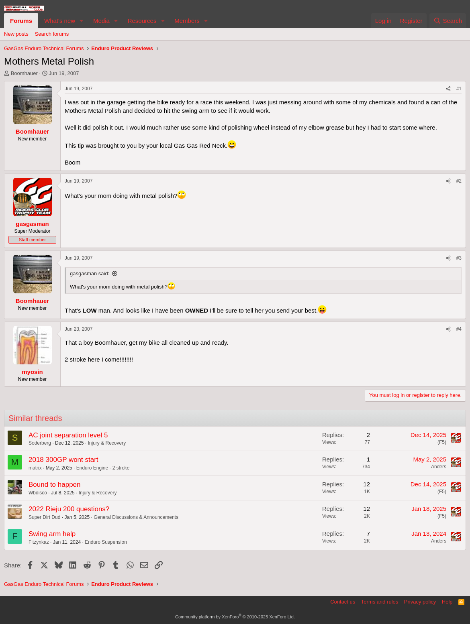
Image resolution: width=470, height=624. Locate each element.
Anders (438, 467)
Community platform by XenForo (235, 616)
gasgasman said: (89, 273)
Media (101, 20)
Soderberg (40, 443)
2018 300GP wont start (63, 459)
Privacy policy (420, 602)
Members (187, 20)
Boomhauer (24, 73)
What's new (59, 20)
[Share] (448, 88)
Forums (21, 20)
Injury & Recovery (107, 443)
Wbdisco (38, 493)
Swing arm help (52, 534)
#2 (459, 181)
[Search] (447, 20)
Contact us (342, 602)
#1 (459, 88)
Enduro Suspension (106, 542)
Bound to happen (55, 484)
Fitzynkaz (39, 542)
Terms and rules (379, 602)
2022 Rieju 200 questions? (69, 509)
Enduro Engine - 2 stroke (103, 468)
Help (447, 602)
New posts (16, 34)
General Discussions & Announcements (136, 517)
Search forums (52, 34)
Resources (142, 20)
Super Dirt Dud (44, 517)
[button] (81, 20)
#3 (459, 258)
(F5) (441, 442)
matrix (35, 468)
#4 (459, 329)
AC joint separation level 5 (68, 435)
